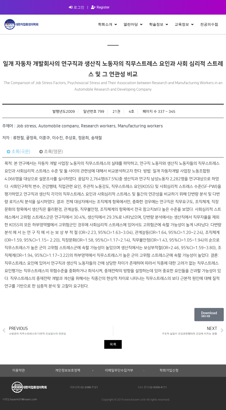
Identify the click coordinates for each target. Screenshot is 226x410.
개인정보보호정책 (67, 370)
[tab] (18, 151)
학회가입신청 (169, 370)
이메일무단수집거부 (119, 370)
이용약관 (18, 370)
